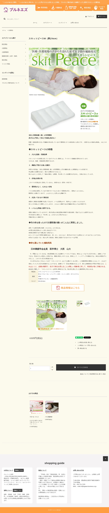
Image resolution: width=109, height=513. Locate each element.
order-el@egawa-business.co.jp (87, 486)
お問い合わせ (75, 22)
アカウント (90, 16)
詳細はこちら (19, 470)
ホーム (35, 22)
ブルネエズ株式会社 (67, 2)
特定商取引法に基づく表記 (98, 374)
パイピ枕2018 (48, 417)
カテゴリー (47, 22)
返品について (84, 374)
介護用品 (10, 30)
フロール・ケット (34, 417)
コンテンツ (62, 22)
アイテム (101, 16)
